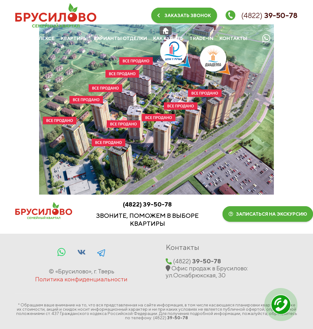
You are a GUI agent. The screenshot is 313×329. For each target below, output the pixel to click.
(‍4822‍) (147, 204)
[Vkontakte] (282, 38)
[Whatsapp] (266, 38)
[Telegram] (298, 38)
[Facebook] (101, 252)
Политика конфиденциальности (81, 279)
